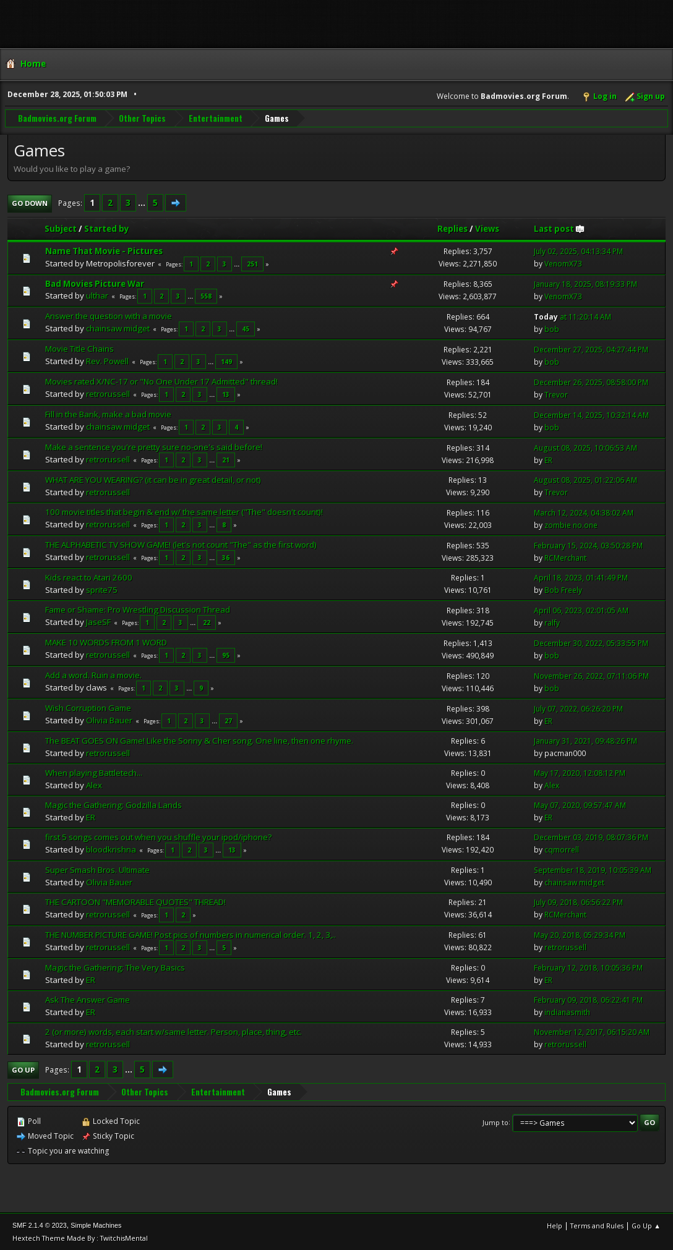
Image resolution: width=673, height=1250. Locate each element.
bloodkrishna (111, 848)
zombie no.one (571, 524)
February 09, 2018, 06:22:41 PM (588, 999)
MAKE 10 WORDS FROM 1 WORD (106, 641)
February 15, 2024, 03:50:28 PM (588, 545)
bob (551, 328)
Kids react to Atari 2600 (88, 576)
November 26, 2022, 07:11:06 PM (591, 675)
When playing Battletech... (93, 772)
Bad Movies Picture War (94, 283)
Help (554, 1225)
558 (206, 296)
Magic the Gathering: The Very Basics (115, 966)
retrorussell (108, 393)
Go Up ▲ (646, 1225)
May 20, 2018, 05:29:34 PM (579, 934)
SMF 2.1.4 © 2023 (39, 1224)
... (142, 202)
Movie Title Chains (79, 348)
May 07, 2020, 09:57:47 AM (580, 804)
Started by (106, 228)
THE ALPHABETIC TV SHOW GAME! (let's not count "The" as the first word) (181, 544)
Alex (94, 784)
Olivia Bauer (109, 719)
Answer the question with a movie (108, 315)
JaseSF (98, 621)
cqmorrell (561, 849)
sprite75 (102, 589)
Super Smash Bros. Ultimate (97, 869)
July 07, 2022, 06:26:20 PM (578, 708)
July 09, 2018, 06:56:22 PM (578, 901)
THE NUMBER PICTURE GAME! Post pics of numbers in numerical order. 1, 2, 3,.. (190, 934)
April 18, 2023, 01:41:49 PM (581, 577)
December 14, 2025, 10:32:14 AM (591, 414)
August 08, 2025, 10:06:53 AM (585, 447)
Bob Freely (563, 589)
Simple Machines (96, 1224)
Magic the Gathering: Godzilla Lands (113, 804)
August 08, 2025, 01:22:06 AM (585, 479)
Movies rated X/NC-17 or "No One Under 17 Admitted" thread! (161, 380)
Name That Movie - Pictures (104, 250)
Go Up (23, 1069)
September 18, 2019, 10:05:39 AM (592, 869)
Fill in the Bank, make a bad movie (108, 413)
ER (548, 459)
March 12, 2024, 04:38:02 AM (583, 512)
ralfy (552, 622)
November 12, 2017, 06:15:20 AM (591, 1031)
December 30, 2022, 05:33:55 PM (591, 642)
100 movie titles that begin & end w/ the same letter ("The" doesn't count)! (184, 511)
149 (226, 361)
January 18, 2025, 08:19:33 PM (585, 283)
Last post (559, 228)
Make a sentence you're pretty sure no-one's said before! (153, 446)
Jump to (495, 1121)
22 (206, 622)
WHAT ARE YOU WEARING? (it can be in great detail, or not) (153, 479)
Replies (452, 228)
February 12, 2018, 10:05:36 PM (588, 967)
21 (225, 459)
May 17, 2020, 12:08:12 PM (579, 772)
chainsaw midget (118, 328)
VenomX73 (563, 263)
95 (225, 654)
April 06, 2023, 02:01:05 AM (581, 610)
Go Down (30, 202)
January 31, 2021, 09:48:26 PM (585, 740)
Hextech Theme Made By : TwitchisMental (80, 1237)
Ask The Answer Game (87, 999)
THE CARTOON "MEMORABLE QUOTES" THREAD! (135, 901)
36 (225, 557)
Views (487, 228)
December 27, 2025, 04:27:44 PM (591, 349)
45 (245, 329)
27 (228, 720)
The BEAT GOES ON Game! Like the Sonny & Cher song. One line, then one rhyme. (199, 740)
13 (225, 393)
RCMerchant (565, 557)
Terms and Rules (597, 1225)
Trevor (556, 394)
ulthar (97, 295)
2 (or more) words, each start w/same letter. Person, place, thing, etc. (173, 1031)
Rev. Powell (107, 360)
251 (252, 263)
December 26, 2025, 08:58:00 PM (591, 381)
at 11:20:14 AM (572, 316)
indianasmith (567, 1011)
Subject (61, 228)
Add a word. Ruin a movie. (93, 674)
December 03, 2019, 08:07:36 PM (591, 837)
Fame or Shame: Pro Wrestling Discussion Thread (137, 608)
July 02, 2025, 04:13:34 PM (578, 250)
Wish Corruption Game (88, 707)
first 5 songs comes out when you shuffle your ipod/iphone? (158, 836)
